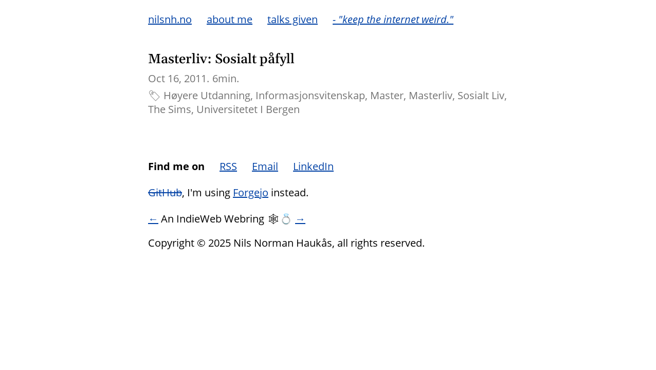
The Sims (169, 109)
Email (265, 166)
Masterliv (430, 95)
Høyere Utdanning (206, 95)
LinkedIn (313, 166)
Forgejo (250, 192)
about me (229, 19)
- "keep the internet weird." (393, 19)
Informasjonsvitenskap (310, 95)
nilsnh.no (170, 19)
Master (387, 95)
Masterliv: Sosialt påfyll (221, 59)
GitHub (165, 192)
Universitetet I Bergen (248, 109)
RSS (228, 166)
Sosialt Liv (481, 95)
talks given (292, 19)
